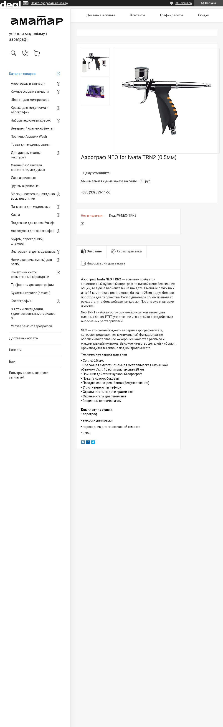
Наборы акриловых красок (31, 120)
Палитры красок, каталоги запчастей (28, 375)
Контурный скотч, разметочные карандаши (30, 274)
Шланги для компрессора (30, 100)
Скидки (203, 15)
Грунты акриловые (25, 186)
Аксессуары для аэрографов (32, 231)
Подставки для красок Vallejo (33, 223)
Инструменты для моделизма (33, 251)
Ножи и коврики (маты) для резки (31, 262)
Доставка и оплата (23, 338)
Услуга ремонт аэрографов (31, 326)
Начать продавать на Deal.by (49, 3)
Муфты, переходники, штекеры (27, 241)
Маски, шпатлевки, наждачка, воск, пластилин (33, 196)
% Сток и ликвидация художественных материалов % (33, 313)
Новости (15, 350)
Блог (12, 361)
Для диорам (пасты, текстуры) (26, 155)
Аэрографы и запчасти (28, 83)
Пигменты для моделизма (30, 206)
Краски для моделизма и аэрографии (29, 110)
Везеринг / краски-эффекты (32, 128)
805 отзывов (183, 3)
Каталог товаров (22, 74)
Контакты (137, 15)
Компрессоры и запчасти (30, 91)
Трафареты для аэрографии (32, 285)
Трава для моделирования (31, 144)
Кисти (15, 214)
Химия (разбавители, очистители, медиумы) (28, 167)
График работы (171, 15)
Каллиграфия (21, 301)
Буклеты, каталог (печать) (31, 293)
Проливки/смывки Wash (29, 136)
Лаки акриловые (23, 178)
